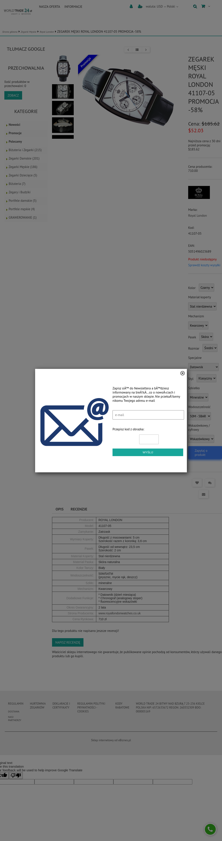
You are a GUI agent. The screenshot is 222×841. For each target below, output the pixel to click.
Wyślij (148, 452)
